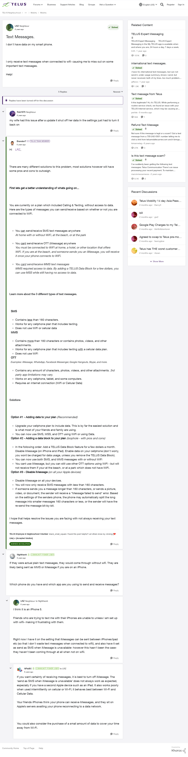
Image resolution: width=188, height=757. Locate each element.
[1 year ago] (140, 50)
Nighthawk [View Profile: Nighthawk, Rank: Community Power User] (22, 554)
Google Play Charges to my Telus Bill (160, 225)
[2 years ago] (156, 173)
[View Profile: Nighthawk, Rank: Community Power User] (12, 556)
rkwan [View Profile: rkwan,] (157, 253)
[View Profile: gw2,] (134, 215)
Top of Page (28, 748)
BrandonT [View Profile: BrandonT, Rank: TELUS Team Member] (21, 141)
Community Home (10, 748)
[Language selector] (148, 4)
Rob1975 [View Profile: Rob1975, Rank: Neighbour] (21, 112)
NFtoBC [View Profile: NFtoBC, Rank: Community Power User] (28, 668)
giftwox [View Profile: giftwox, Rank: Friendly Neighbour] (134, 81)
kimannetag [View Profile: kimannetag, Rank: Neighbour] (136, 143)
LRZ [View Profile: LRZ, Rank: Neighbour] (17, 26)
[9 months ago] (145, 112)
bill (141, 212)
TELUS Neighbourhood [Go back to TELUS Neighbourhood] (11, 13)
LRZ (17, 149)
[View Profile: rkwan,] (134, 251)
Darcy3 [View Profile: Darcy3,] (157, 205)
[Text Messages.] (21, 115)
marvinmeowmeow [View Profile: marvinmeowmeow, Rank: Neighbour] (140, 174)
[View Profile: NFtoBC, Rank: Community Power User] (20, 670)
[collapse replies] (3, 111)
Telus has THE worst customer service (158, 249)
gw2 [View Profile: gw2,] (156, 217)
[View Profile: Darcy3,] (134, 203)
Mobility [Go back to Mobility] (34, 13)
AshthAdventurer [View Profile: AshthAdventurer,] (162, 229)
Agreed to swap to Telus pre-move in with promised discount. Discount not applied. (160, 237)
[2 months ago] (145, 204)
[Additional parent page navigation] (25, 13)
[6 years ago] (149, 143)
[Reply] (114, 81)
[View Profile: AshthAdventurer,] (134, 227)
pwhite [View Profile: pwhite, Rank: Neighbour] (134, 112)
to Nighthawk (42, 601)
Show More (157, 261)
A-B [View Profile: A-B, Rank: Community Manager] (133, 51)
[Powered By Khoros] (179, 750)
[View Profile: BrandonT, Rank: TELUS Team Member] (12, 143)
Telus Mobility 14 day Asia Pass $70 (159, 201)
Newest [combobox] (118, 91)
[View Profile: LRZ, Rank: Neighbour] (9, 27)
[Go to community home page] (14, 4)
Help (41, 748)
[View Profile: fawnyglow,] (134, 239)
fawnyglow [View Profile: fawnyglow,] (159, 241)
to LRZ (63, 668)
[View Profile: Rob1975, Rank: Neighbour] (12, 114)
